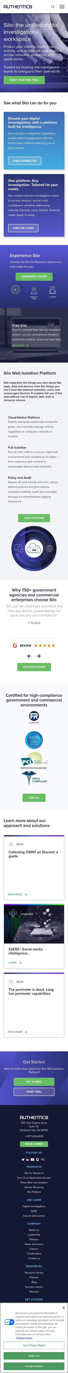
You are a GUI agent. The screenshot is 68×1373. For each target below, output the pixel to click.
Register (18, 345)
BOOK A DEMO (34, 1144)
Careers (34, 1249)
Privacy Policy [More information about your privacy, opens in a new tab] (24, 1338)
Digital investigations (34, 1206)
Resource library (34, 1273)
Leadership (34, 1235)
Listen (13, 962)
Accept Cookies (34, 1366)
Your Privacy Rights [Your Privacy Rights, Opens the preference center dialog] (34, 1345)
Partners (34, 1239)
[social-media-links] (23, 1159)
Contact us (34, 1258)
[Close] (64, 1308)
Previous (29, 656)
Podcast (34, 1277)
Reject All (33, 1355)
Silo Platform (34, 1192)
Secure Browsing (34, 1187)
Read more (15, 894)
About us (34, 1230)
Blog (34, 1282)
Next (39, 656)
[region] (34, 1338)
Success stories (34, 1287)
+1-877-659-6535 (34, 1136)
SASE (34, 1211)
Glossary (34, 1292)
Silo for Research (34, 1173)
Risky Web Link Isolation (34, 1182)
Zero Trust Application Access (34, 1178)
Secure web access (34, 1216)
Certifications (34, 1254)
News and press (34, 1244)
